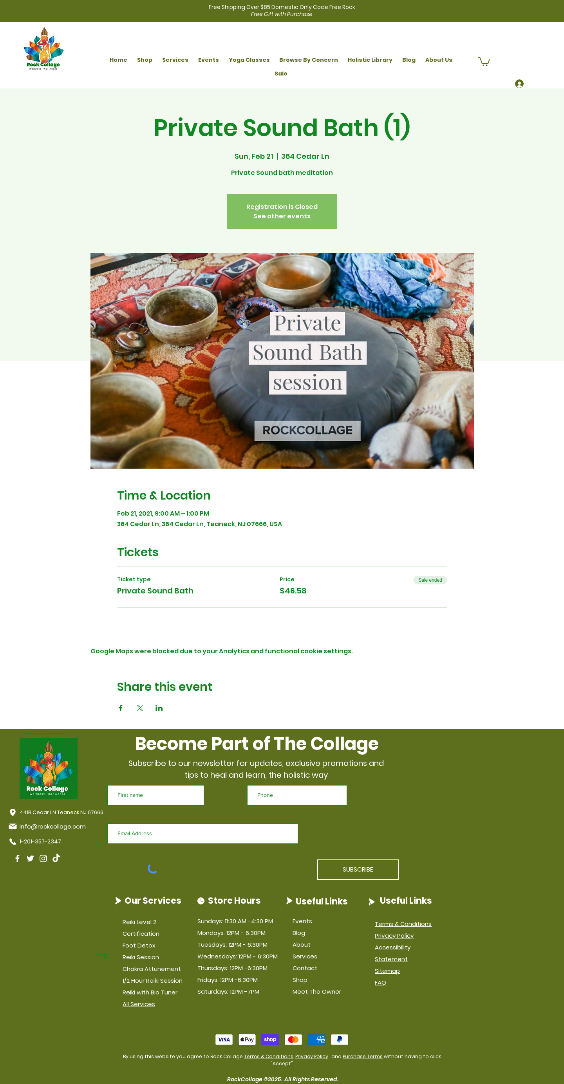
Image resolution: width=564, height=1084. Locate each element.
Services (305, 956)
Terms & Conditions (268, 1056)
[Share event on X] (140, 708)
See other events (282, 216)
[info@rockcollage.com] (48, 826)
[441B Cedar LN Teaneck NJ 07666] (56, 812)
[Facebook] (17, 858)
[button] (145, 60)
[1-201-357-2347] (37, 842)
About (302, 944)
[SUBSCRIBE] (358, 869)
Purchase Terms (363, 1056)
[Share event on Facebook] (121, 708)
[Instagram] (43, 858)
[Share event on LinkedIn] (159, 708)
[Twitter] (30, 858)
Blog (299, 933)
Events (302, 921)
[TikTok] (56, 858)
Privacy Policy (311, 1056)
